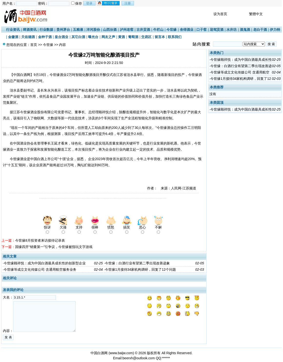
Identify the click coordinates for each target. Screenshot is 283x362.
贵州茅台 (63, 29)
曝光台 (93, 37)
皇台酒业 (61, 37)
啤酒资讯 (30, 29)
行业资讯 (13, 29)
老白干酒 (260, 29)
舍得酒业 (186, 29)
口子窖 (201, 29)
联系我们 (175, 37)
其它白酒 (78, 37)
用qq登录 (108, 3)
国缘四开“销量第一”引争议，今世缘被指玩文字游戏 (53, 247)
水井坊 (231, 29)
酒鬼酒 (245, 29)
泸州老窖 (126, 29)
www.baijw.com (121, 353)
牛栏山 (158, 29)
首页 (33, 45)
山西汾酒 (110, 29)
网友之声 (108, 37)
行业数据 (46, 29)
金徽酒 (13, 37)
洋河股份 (93, 29)
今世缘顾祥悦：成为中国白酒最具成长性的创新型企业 (45, 263)
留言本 (160, 37)
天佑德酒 (28, 37)
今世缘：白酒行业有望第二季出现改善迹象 (137, 263)
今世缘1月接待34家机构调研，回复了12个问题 (140, 269)
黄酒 (121, 37)
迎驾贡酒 (216, 29)
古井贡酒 (143, 29)
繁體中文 (256, 14)
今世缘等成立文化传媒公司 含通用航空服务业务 (40, 269)
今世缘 (171, 29)
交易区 (146, 37)
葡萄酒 (133, 37)
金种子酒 (45, 37)
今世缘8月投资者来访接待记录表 (40, 240)
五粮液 (78, 29)
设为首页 (220, 14)
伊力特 (275, 29)
